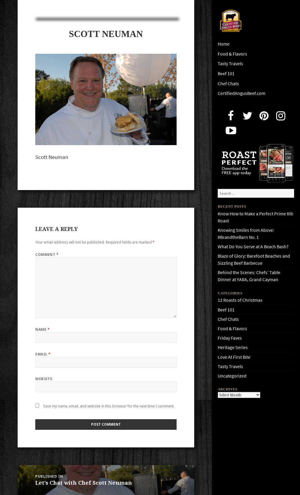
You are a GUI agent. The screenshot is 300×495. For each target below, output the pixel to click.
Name (42, 329)
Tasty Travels (230, 64)
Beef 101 (226, 74)
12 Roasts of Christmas (240, 300)
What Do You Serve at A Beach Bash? (253, 247)
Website (43, 378)
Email (43, 354)
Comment (46, 254)
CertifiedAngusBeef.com (241, 93)
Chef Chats (228, 83)
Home (223, 44)
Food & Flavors (232, 54)
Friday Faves (230, 338)
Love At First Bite (234, 357)
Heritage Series (233, 347)
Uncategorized (232, 376)
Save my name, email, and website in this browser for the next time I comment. (109, 406)
